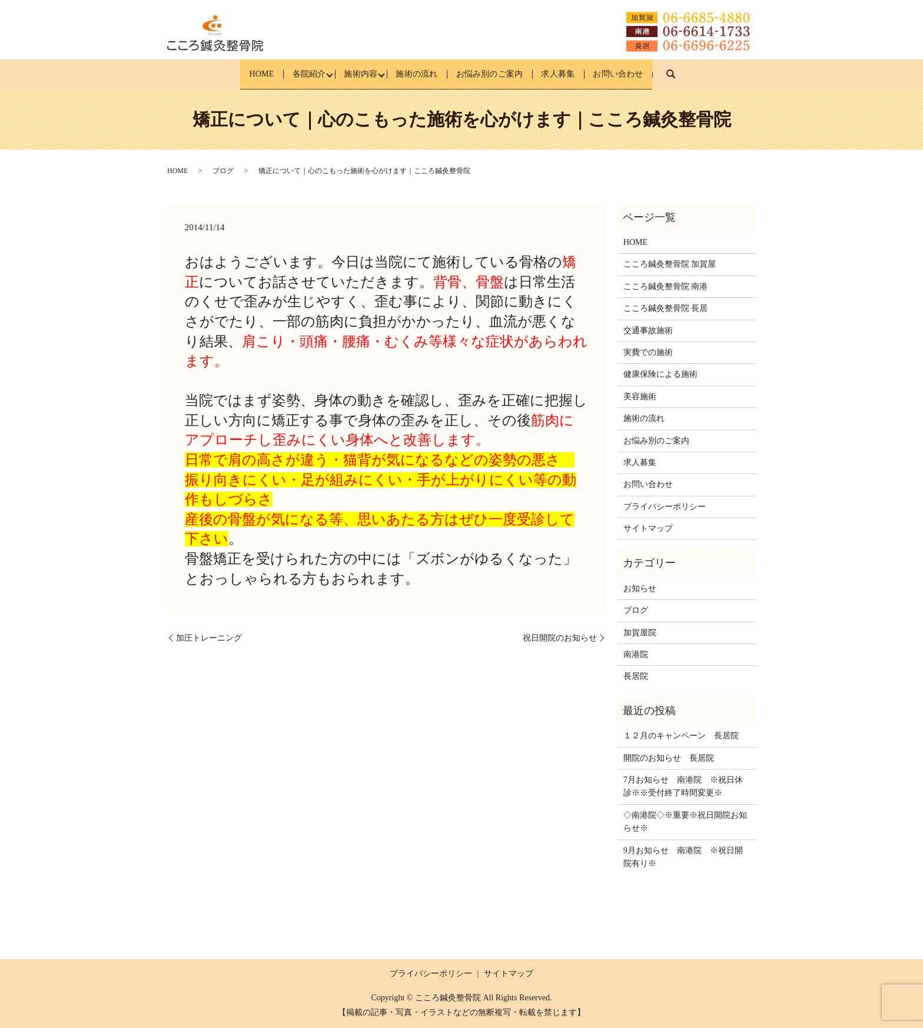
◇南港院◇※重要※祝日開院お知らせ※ (685, 822)
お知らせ (639, 588)
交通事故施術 (648, 330)
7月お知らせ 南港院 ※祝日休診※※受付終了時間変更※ (683, 786)
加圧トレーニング (209, 637)
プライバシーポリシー (664, 506)
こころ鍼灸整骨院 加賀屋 (669, 264)
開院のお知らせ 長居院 (668, 758)
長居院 (635, 676)
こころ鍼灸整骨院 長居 (665, 308)
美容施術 (639, 396)
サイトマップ (648, 528)
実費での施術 (648, 352)
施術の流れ (415, 73)
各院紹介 (290, 73)
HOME (235, 73)
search (707, 80)
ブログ (223, 171)
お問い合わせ (643, 73)
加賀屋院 (639, 632)
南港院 (635, 654)
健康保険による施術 (660, 374)
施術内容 (350, 73)
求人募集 (575, 73)
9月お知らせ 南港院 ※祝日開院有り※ (683, 856)
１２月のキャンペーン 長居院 (681, 735)
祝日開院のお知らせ (560, 637)
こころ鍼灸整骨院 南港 (665, 286)
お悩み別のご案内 (497, 73)
